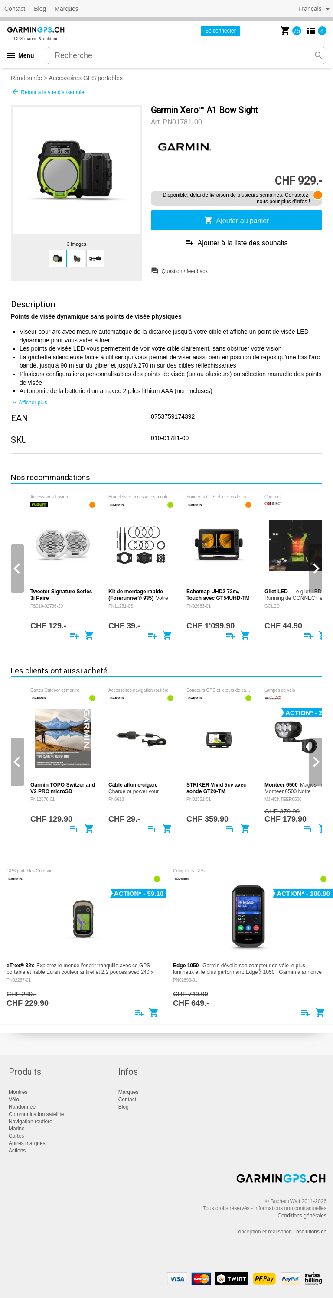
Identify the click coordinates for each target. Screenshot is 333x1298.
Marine (17, 1129)
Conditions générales (302, 1216)
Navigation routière (30, 1122)
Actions (17, 1151)
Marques (66, 8)
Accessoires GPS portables (86, 78)
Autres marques (27, 1143)
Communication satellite (36, 1114)
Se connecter (220, 31)
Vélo (14, 1099)
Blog (40, 8)
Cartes (16, 1136)
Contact (14, 8)
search (318, 55)
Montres (18, 1092)
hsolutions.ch (311, 1232)
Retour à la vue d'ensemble (47, 92)
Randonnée (26, 78)
